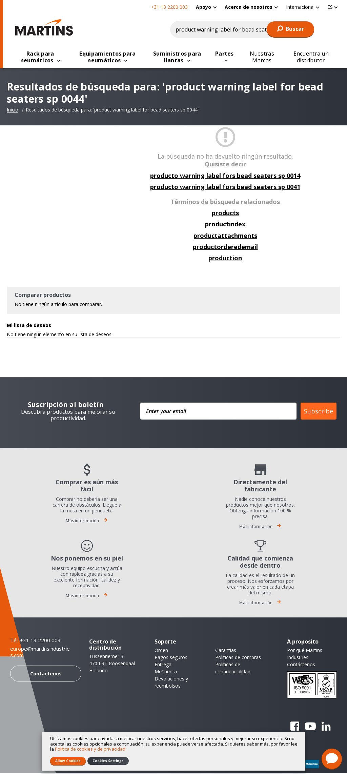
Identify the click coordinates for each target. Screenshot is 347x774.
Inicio (12, 110)
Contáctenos (46, 674)
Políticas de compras (238, 658)
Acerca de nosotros (248, 7)
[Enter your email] (218, 411)
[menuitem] (206, 7)
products (225, 213)
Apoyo (203, 7)
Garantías (225, 651)
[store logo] (45, 27)
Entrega (163, 665)
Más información (86, 521)
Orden (161, 651)
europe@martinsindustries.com (40, 652)
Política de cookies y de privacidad (90, 749)
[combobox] (242, 29)
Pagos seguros (171, 658)
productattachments (225, 236)
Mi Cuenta (166, 672)
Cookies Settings (108, 760)
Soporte (165, 642)
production (225, 258)
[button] (302, 7)
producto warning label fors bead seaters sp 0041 (225, 187)
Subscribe (318, 412)
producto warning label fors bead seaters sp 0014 (225, 176)
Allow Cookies (68, 760)
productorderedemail (225, 247)
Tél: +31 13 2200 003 (35, 640)
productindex (225, 225)
